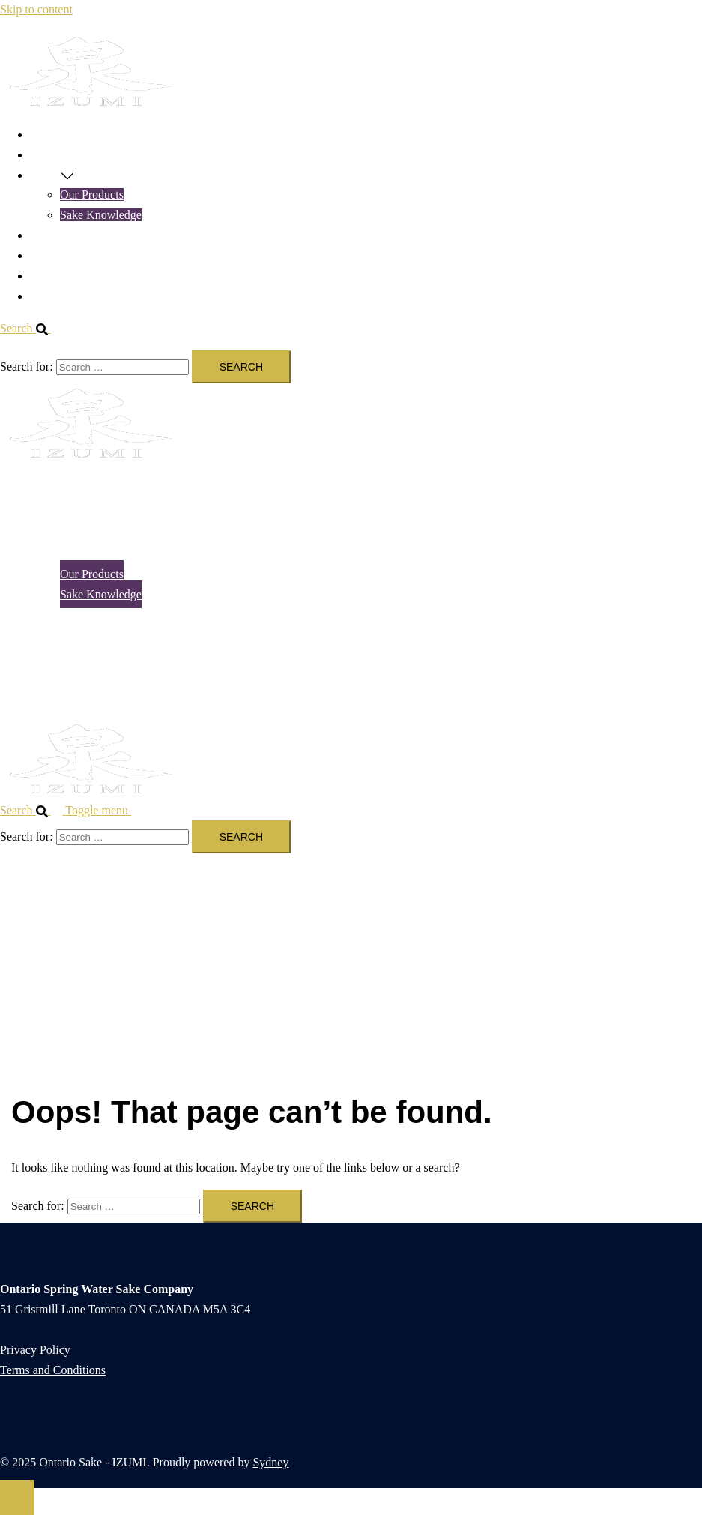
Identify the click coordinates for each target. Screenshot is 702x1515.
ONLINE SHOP (69, 154)
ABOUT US (59, 275)
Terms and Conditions (53, 1370)
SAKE (45, 175)
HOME (47, 134)
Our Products (92, 194)
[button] (31, 328)
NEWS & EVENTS (77, 235)
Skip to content (36, 9)
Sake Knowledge (101, 214)
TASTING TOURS (76, 255)
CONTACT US (66, 296)
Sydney (270, 1462)
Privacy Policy (35, 1349)
